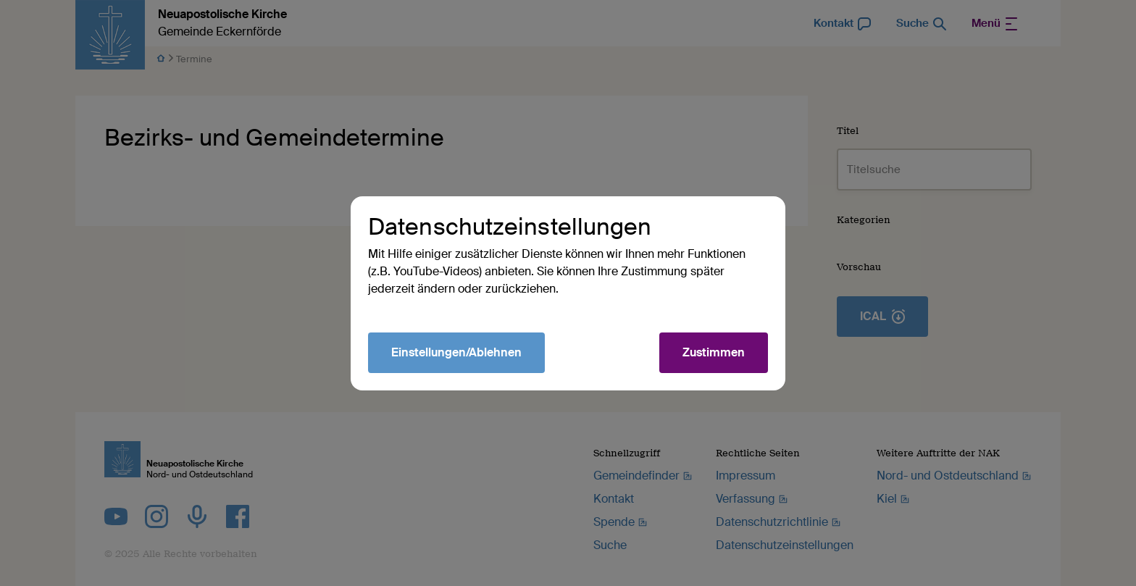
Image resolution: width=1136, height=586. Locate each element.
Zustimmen (713, 352)
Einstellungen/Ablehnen (456, 352)
